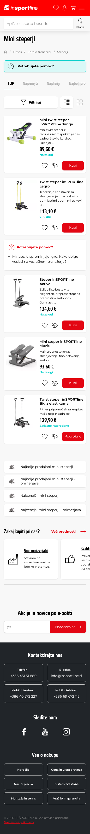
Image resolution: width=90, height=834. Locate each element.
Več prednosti (68, 531)
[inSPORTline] (20, 8)
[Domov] (5, 52)
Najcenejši (30, 83)
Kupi (73, 165)
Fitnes (17, 52)
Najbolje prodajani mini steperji (40, 467)
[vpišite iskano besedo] (38, 23)
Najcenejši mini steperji (33, 496)
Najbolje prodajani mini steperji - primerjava (41, 481)
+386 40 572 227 (23, 693)
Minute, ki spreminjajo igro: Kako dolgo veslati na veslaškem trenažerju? (45, 259)
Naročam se (68, 627)
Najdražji (53, 83)
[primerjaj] (55, 165)
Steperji (62, 52)
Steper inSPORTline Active (57, 281)
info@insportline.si (66, 673)
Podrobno (73, 436)
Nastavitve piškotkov (19, 822)
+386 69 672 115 (66, 693)
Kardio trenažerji (39, 52)
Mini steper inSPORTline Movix (61, 343)
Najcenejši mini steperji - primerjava (44, 510)
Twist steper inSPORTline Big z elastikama (62, 401)
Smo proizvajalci (36, 551)
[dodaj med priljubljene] (45, 165)
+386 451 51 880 (23, 673)
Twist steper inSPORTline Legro (62, 184)
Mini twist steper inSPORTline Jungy (56, 122)
